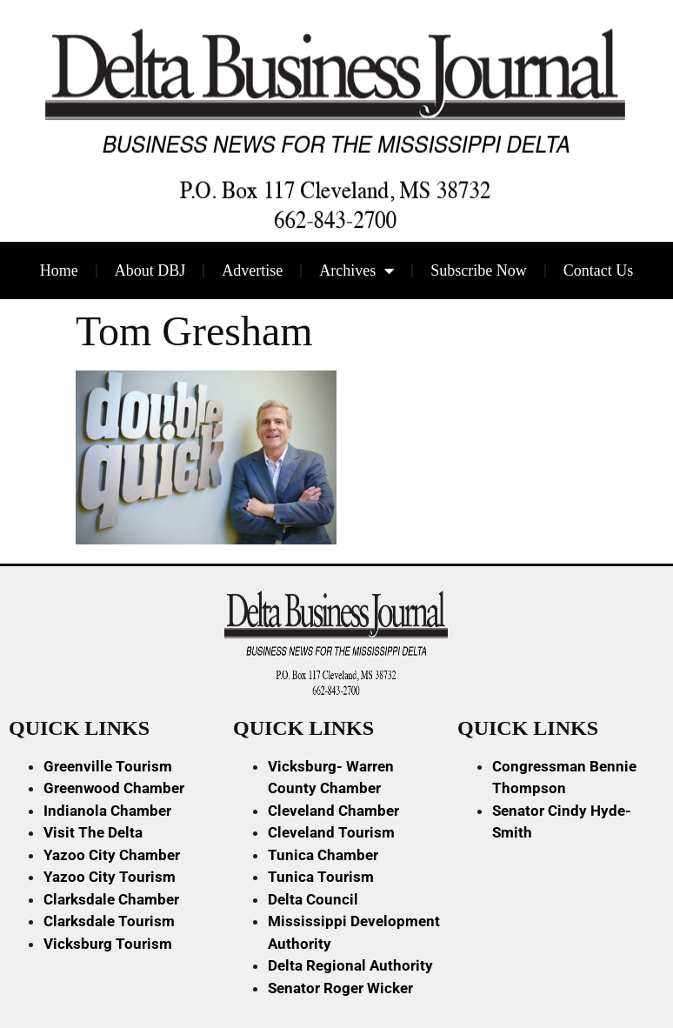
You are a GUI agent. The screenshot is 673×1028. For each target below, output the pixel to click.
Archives (356, 270)
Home (59, 270)
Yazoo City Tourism (109, 876)
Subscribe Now (478, 270)
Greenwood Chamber (113, 788)
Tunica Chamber (323, 855)
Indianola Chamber (107, 810)
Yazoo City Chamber (111, 855)
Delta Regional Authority (350, 965)
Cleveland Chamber (333, 810)
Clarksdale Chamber (111, 899)
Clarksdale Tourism (109, 921)
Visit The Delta (93, 832)
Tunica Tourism (321, 876)
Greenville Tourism (107, 766)
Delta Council (313, 899)
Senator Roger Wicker (340, 988)
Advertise (252, 270)
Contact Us (598, 270)
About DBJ (150, 270)
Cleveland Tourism (331, 832)
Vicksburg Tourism (107, 943)
